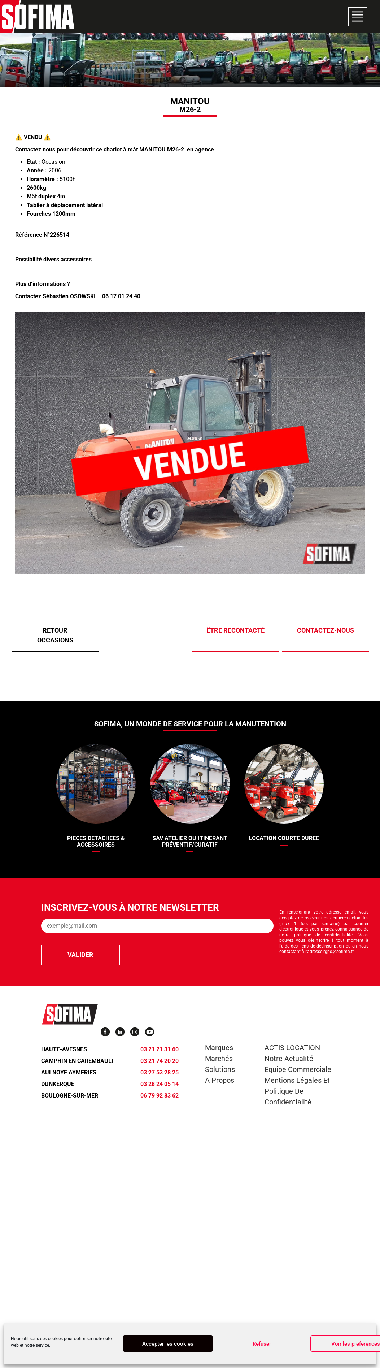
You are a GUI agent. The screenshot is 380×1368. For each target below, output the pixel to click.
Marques (219, 1047)
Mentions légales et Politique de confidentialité (297, 1091)
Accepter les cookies (167, 1344)
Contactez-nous (325, 630)
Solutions (220, 1069)
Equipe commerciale (298, 1069)
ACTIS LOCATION (292, 1047)
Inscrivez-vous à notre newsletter (130, 907)
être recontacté (235, 630)
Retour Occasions (55, 635)
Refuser (262, 1344)
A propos (219, 1080)
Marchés (219, 1058)
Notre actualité (289, 1058)
